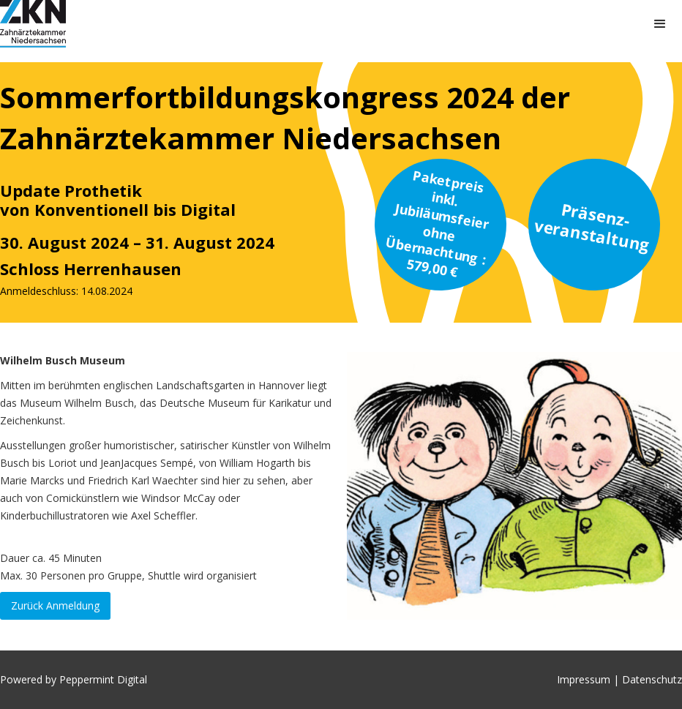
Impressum (585, 679)
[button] (660, 24)
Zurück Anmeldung (55, 605)
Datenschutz (652, 679)
